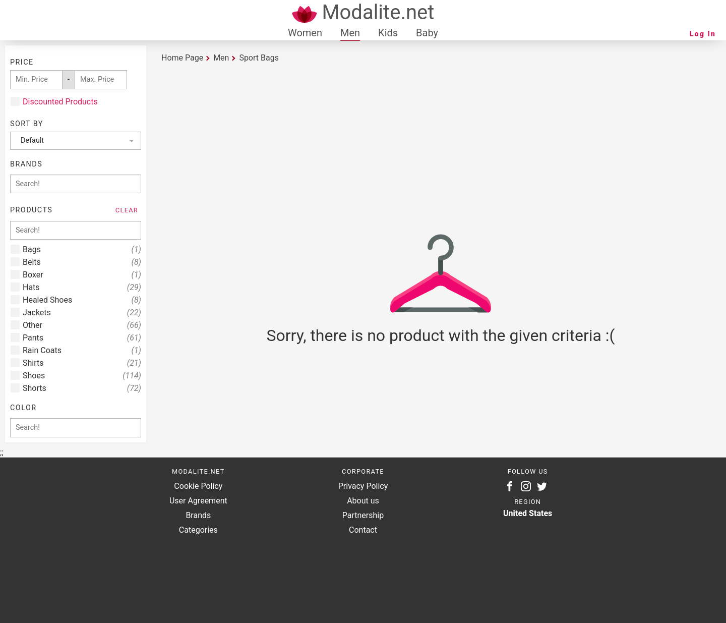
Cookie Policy (198, 486)
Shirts (82, 363)
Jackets (82, 312)
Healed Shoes (82, 300)
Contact (363, 530)
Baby (427, 33)
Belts (82, 262)
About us (363, 500)
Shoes (82, 375)
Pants (82, 338)
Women (305, 33)
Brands (198, 515)
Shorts (82, 388)
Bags (82, 249)
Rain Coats (82, 350)
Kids (388, 33)
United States (527, 513)
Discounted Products (60, 101)
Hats (82, 287)
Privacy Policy (363, 486)
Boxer (82, 274)
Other (82, 325)
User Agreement (198, 500)
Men (350, 33)
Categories (198, 530)
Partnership (363, 515)
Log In (703, 34)
